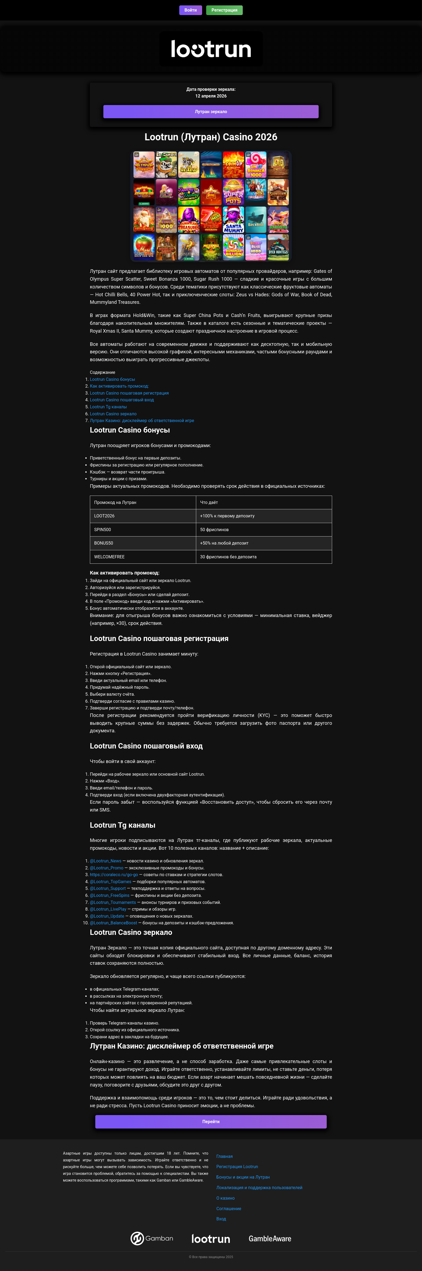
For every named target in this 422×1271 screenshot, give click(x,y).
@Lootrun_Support (108, 888)
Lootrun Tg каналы (108, 406)
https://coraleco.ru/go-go (114, 874)
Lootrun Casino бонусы (112, 379)
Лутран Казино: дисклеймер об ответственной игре (142, 420)
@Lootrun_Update (107, 916)
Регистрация (224, 10)
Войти (191, 10)
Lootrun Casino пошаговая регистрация (129, 393)
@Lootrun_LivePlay (109, 909)
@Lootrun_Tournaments (113, 902)
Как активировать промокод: (119, 386)
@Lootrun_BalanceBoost (113, 922)
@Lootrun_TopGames (111, 881)
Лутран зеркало (211, 111)
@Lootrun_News (105, 860)
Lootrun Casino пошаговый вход (122, 399)
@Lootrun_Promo (107, 867)
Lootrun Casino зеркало (113, 413)
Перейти (211, 1121)
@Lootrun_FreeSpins (109, 895)
